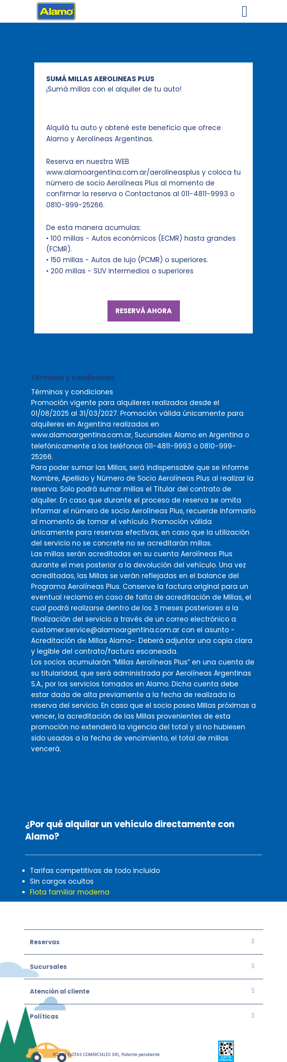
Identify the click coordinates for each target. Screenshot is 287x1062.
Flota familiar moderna (69, 892)
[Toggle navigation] (244, 11)
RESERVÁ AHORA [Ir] (143, 311)
